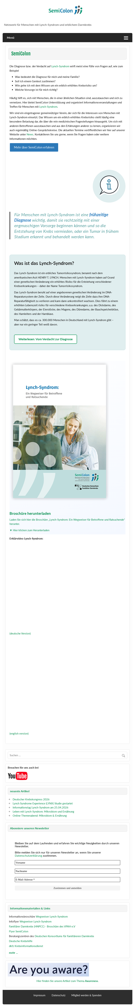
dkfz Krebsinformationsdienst (26, 946)
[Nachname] (67, 871)
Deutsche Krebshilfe (20, 941)
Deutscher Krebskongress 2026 (31, 799)
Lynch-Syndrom (60, 66)
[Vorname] (67, 862)
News (30, 134)
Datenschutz (58, 995)
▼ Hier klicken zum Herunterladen (29, 530)
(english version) (19, 733)
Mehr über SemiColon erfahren (34, 147)
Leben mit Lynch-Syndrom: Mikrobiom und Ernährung (43, 811)
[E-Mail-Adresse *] (67, 879)
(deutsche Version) (20, 633)
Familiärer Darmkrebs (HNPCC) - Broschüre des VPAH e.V (42, 926)
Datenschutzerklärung (28, 855)
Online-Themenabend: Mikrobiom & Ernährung (40, 815)
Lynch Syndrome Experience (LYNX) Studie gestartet (43, 803)
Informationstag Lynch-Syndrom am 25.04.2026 (40, 807)
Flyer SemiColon (18, 931)
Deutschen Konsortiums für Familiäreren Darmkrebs (64, 936)
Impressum (39, 995)
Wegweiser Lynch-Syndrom (52, 916)
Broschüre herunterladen (30, 513)
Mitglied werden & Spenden (86, 995)
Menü (10, 37)
